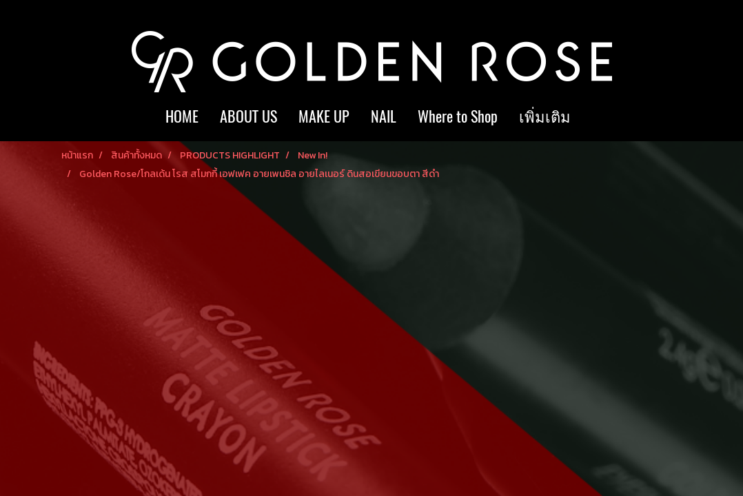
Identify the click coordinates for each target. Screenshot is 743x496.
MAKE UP (323, 116)
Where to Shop (458, 116)
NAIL (383, 116)
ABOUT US (248, 116)
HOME (182, 116)
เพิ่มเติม (545, 116)
